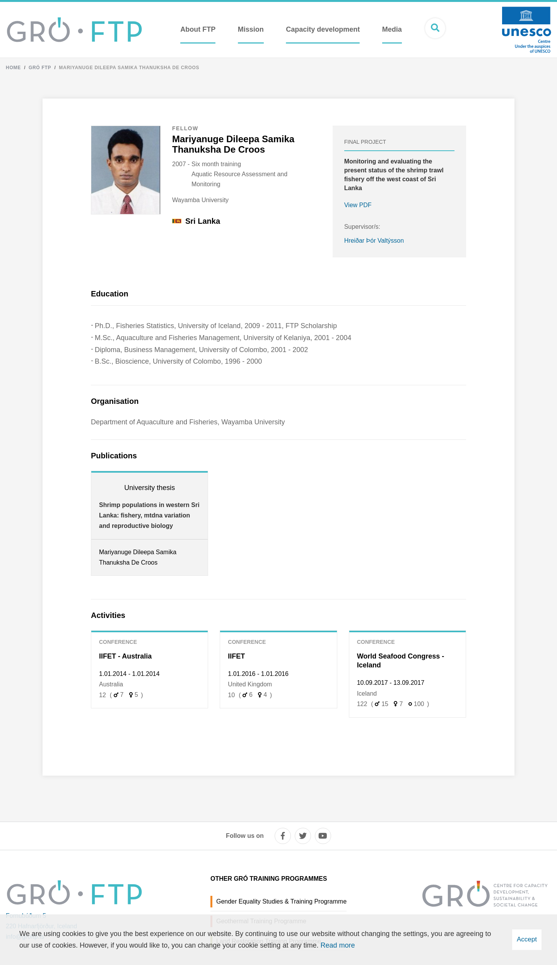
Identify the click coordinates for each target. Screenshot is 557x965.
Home (13, 67)
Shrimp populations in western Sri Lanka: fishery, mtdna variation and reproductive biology (149, 515)
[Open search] (435, 28)
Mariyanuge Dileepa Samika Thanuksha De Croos (129, 67)
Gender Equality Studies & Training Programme (281, 901)
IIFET (236, 656)
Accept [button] (527, 939)
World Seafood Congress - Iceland (400, 660)
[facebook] (283, 836)
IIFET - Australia (125, 656)
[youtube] (323, 836)
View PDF (358, 205)
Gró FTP (40, 67)
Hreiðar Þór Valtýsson (374, 240)
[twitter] (303, 836)
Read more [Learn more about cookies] (337, 945)
